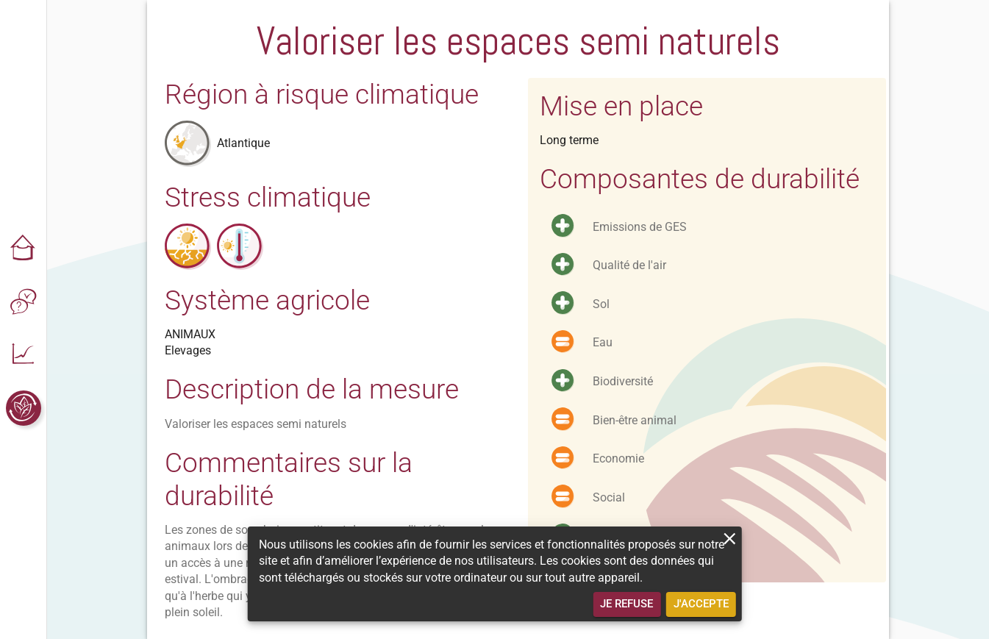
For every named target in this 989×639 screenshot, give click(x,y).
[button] (23, 249)
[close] (730, 538)
